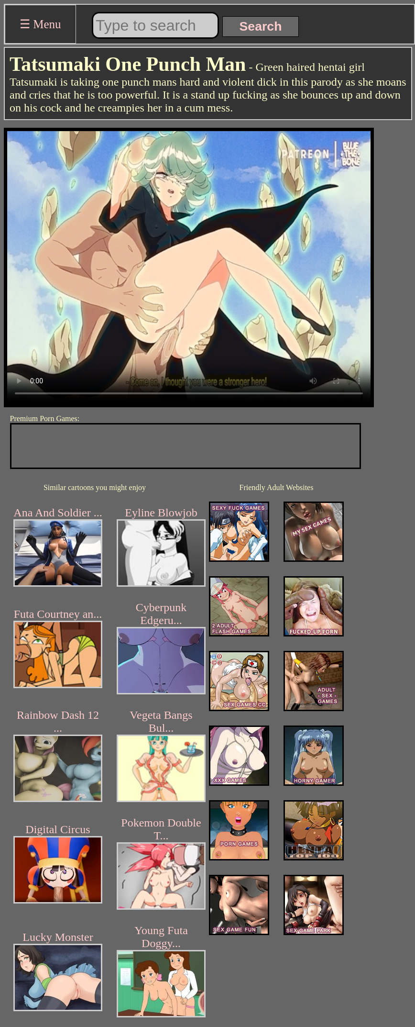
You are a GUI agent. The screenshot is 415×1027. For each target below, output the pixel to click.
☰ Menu (40, 24)
